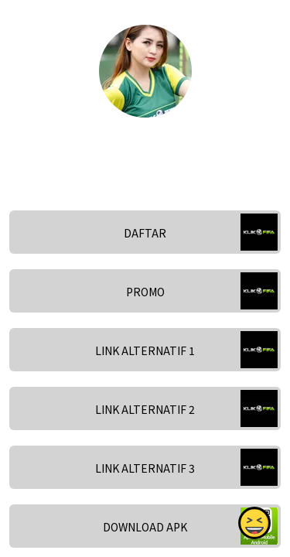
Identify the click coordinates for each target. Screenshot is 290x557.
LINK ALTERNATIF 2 (145, 409)
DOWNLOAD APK (145, 527)
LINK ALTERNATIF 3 (145, 468)
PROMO (145, 291)
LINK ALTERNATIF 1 (145, 350)
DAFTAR (145, 233)
